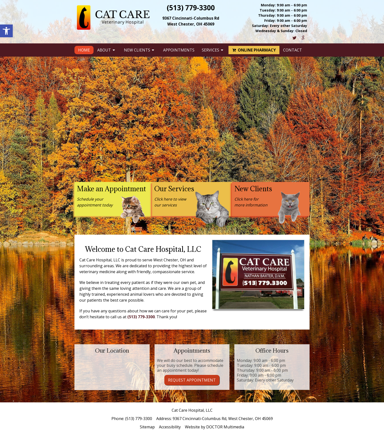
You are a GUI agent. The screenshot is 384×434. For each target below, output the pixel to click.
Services (210, 50)
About (104, 50)
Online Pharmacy (254, 50)
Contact (292, 50)
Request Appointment (192, 380)
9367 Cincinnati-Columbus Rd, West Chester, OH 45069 (223, 418)
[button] (6, 31)
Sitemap (147, 427)
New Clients (137, 50)
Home (84, 50)
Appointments (178, 50)
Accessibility (170, 427)
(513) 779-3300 (191, 7)
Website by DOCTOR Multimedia (214, 427)
